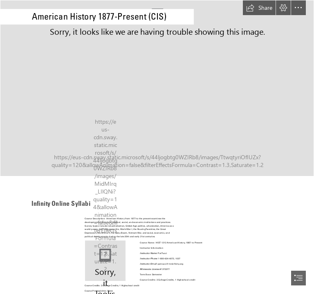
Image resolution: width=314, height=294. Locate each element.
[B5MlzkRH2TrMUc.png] (105, 260)
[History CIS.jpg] (157, 88)
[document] (157, 147)
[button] (259, 7)
